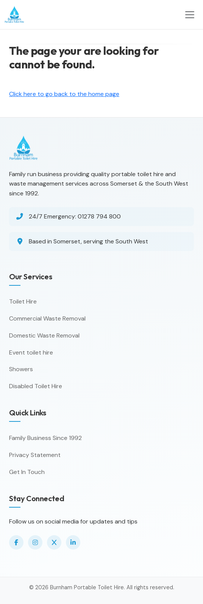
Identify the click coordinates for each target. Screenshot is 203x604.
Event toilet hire (31, 352)
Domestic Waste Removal (44, 335)
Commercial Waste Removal (47, 318)
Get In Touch (27, 472)
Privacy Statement (35, 455)
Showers (21, 369)
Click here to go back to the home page (64, 94)
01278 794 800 (99, 216)
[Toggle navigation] (189, 14)
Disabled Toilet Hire (35, 386)
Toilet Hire (23, 301)
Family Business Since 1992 (45, 438)
